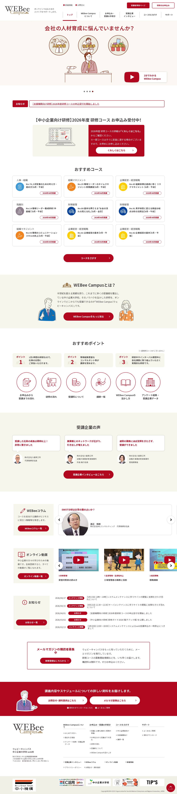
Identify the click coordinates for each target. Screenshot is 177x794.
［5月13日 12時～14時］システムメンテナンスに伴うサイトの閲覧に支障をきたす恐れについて (125, 598)
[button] (171, 520)
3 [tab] (89, 91)
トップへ (170, 787)
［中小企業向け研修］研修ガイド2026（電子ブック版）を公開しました (121, 619)
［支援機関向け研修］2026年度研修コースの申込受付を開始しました (65, 103)
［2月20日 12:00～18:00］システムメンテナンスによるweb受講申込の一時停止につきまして (126, 627)
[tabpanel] (88, 53)
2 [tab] (87, 91)
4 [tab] (92, 91)
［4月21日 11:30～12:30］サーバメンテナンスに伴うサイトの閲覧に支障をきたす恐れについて (126, 606)
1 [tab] (84, 91)
